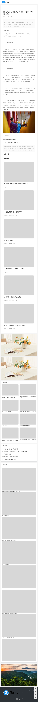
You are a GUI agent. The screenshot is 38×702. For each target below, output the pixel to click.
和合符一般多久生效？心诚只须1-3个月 (10, 449)
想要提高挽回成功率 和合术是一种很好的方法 (17, 183)
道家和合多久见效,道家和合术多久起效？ (28, 411)
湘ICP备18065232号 (31, 692)
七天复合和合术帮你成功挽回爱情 (9, 459)
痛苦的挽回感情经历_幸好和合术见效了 (15, 325)
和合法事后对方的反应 (6, 411)
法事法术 (10, 7)
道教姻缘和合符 (8, 240)
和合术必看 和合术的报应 (8, 453)
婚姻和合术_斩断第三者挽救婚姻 (8, 397)
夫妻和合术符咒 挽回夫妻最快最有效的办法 (10, 637)
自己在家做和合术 (5, 425)
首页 (5, 7)
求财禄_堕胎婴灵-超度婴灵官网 (13, 212)
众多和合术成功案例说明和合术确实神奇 (10, 440)
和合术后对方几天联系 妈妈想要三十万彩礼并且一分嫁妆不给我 (15, 451)
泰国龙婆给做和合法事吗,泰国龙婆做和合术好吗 (11, 491)
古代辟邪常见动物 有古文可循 (12, 297)
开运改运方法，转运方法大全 (13, 142)
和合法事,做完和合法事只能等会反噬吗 (10, 456)
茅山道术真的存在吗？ (12, 139)
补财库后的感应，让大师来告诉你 (14, 268)
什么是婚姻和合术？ (7, 454)
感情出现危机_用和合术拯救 (25, 425)
